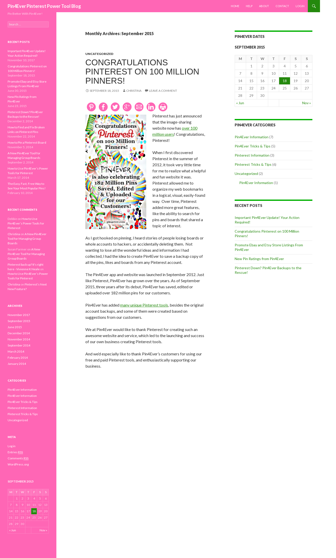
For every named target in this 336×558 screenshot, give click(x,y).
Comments (18, 458)
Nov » (306, 103)
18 (285, 81)
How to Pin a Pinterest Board (27, 142)
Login (300, 6)
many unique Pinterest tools (144, 305)
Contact (282, 6)
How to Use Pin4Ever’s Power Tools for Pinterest (26, 223)
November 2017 (19, 315)
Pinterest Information (252, 155)
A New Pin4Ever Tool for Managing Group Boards (27, 238)
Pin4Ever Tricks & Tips (252, 146)
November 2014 (19, 339)
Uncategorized (99, 54)
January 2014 (17, 364)
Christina (133, 91)
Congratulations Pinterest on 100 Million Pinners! (142, 71)
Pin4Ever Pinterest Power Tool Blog (44, 6)
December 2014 (19, 333)
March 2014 (16, 351)
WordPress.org (18, 464)
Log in (11, 446)
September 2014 (19, 345)
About (264, 6)
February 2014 (18, 357)
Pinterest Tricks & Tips (253, 164)
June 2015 (15, 327)
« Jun (240, 103)
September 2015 (19, 321)
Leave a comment (163, 91)
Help (249, 6)
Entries (15, 452)
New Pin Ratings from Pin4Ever (259, 259)
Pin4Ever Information (251, 137)
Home (235, 6)
